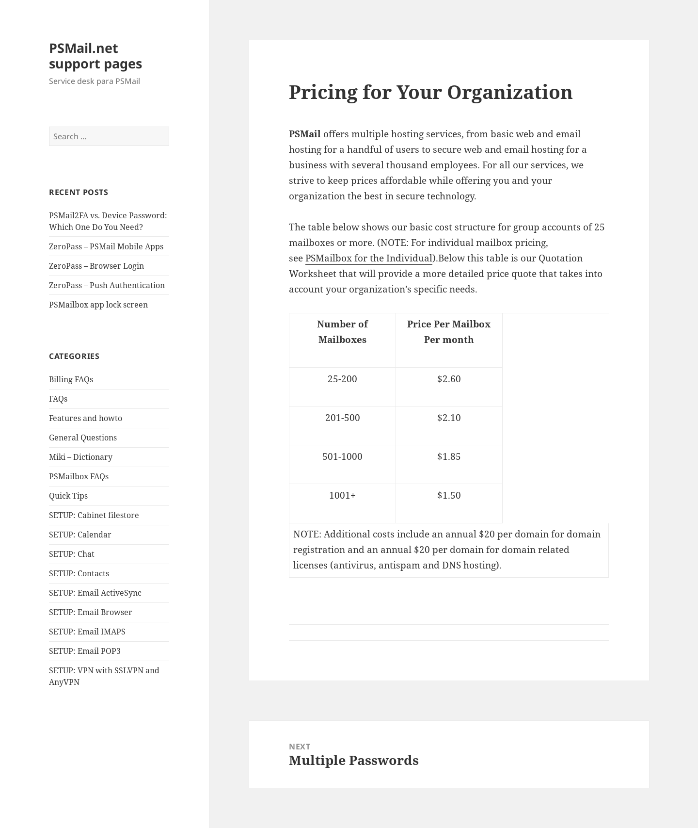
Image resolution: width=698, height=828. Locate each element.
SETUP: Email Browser (90, 612)
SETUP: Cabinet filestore (94, 515)
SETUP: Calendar (80, 534)
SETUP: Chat (72, 554)
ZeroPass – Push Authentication (107, 285)
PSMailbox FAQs (79, 476)
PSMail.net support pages (95, 55)
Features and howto (85, 418)
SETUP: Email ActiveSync (95, 592)
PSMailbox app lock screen (98, 304)
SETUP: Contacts (79, 573)
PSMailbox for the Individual (368, 258)
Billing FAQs (71, 379)
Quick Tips (68, 495)
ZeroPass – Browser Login (96, 265)
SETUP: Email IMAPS (87, 631)
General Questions (83, 437)
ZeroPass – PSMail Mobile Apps (106, 246)
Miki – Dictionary (80, 457)
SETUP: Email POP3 (85, 651)
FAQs (58, 398)
